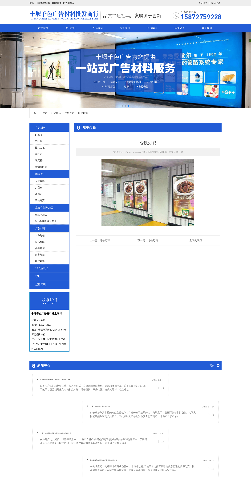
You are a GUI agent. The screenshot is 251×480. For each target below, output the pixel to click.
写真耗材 (40, 160)
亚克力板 (40, 147)
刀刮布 (38, 187)
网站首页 (43, 28)
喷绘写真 (40, 200)
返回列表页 (195, 240)
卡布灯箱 (40, 235)
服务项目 (125, 28)
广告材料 (40, 127)
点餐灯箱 (40, 248)
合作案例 (152, 28)
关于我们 (70, 28)
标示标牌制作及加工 (46, 221)
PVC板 (38, 135)
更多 (212, 365)
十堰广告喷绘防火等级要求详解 (154, 380)
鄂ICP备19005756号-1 (54, 460)
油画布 (38, 194)
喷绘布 (38, 154)
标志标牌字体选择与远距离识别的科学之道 (161, 405)
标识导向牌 (41, 167)
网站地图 (65, 473)
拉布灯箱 (40, 242)
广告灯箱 (69, 113)
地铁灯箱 (83, 113)
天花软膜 (40, 181)
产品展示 (98, 28)
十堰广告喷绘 (153, 152)
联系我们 (215, 3)
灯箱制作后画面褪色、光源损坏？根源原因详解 (66, 380)
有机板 (38, 141)
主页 (45, 113)
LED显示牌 (41, 268)
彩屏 (37, 276)
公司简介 (203, 3)
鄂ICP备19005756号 (49, 473)
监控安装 (40, 284)
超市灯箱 (40, 254)
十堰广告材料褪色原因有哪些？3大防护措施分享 (67, 405)
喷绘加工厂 (41, 174)
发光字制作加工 (44, 207)
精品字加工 (41, 214)
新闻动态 (179, 28)
